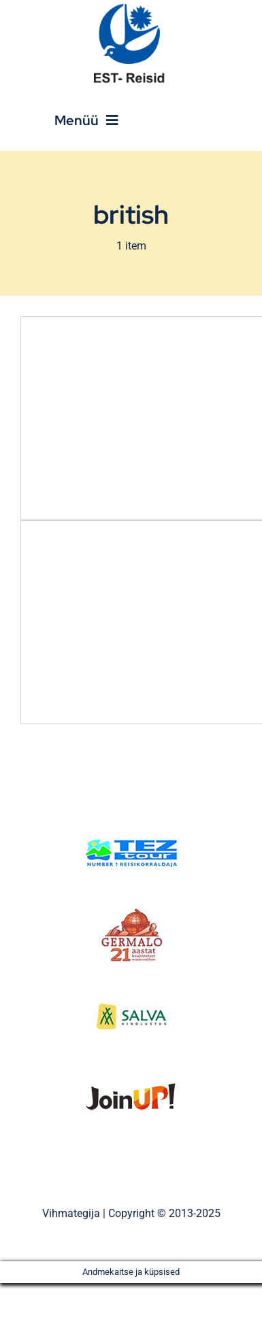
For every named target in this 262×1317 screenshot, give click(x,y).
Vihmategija (71, 1213)
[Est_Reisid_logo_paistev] (131, 8)
